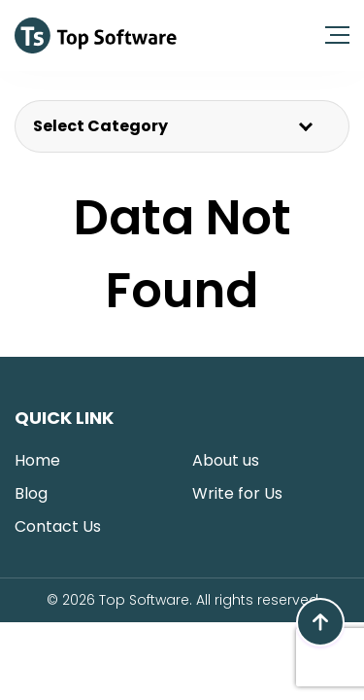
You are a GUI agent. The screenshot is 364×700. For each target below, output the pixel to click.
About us (225, 460)
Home (37, 460)
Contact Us (58, 526)
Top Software (144, 600)
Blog (31, 493)
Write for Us (237, 493)
